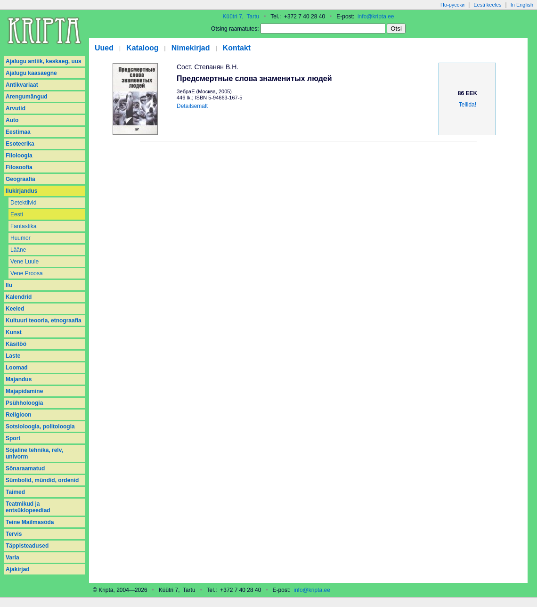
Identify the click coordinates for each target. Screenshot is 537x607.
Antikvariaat (22, 85)
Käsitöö (16, 344)
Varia (12, 557)
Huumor (20, 238)
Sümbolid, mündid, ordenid (42, 480)
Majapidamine (24, 391)
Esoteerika (20, 143)
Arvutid (15, 108)
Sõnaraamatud (25, 468)
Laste (13, 356)
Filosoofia (19, 167)
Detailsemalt (192, 106)
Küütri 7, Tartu (240, 16)
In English (522, 5)
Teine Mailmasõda (30, 522)
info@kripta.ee (376, 16)
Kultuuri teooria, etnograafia (43, 320)
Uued (104, 48)
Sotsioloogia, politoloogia (40, 426)
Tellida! (467, 104)
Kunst (14, 332)
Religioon (19, 414)
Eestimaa (18, 132)
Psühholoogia (24, 403)
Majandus (19, 379)
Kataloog (142, 48)
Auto (12, 120)
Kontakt (237, 48)
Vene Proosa (26, 273)
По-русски (452, 5)
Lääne (18, 249)
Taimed (15, 492)
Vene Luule (24, 261)
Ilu (9, 285)
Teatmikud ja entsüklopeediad (28, 507)
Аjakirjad (18, 569)
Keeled (15, 308)
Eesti (16, 214)
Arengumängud (27, 96)
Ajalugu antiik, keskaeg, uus (43, 61)
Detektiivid (23, 202)
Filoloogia (19, 155)
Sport (13, 438)
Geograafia (20, 179)
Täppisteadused (27, 545)
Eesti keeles (487, 5)
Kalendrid (19, 297)
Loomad (17, 367)
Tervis (14, 534)
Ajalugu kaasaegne (31, 73)
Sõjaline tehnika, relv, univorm (34, 453)
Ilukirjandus (21, 191)
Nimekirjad (190, 48)
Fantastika (23, 226)
